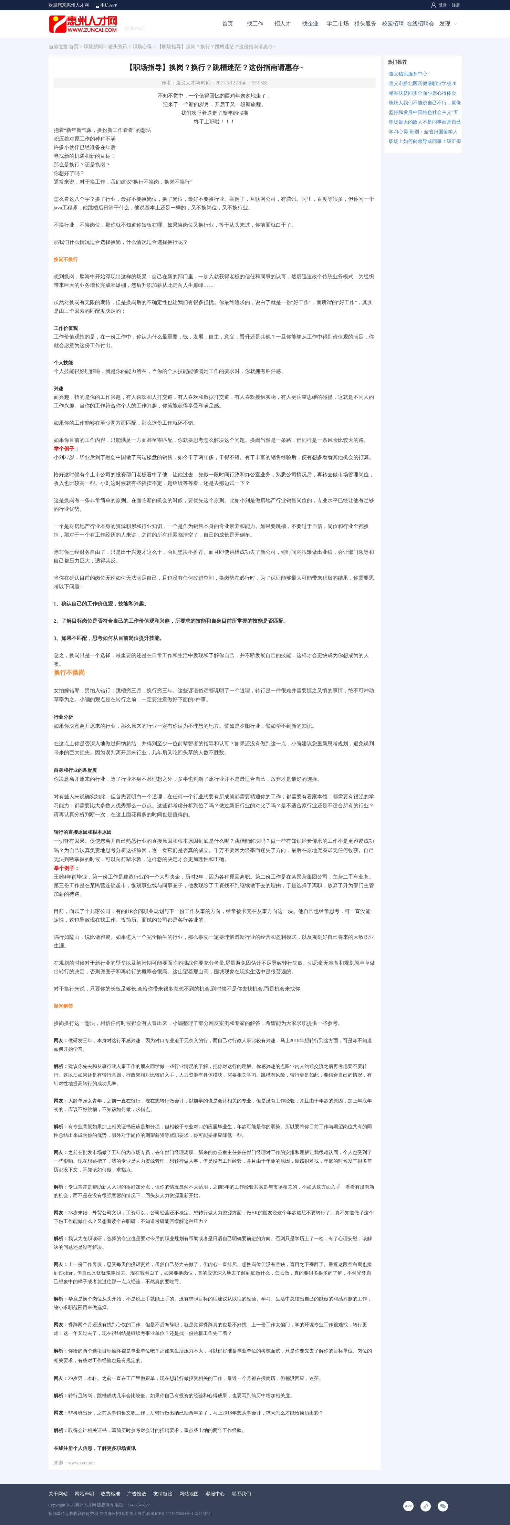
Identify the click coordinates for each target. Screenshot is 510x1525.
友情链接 (163, 1493)
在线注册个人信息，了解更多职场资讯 (95, 1448)
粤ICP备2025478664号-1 (172, 1513)
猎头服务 (365, 24)
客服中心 (215, 1493)
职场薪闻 (93, 46)
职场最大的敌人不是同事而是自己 (425, 122)
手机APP (108, 5)
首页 (227, 24)
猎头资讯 (117, 46)
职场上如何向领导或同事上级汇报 (425, 141)
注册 (456, 5)
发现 (444, 24)
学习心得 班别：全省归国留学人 (423, 131)
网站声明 (84, 1493)
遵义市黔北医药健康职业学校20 (422, 83)
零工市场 (338, 24)
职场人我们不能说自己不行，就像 (425, 102)
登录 (443, 5)
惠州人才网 (85, 1505)
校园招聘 (393, 24)
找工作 (255, 24)
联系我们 (241, 1493)
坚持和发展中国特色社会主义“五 (423, 112)
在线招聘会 (420, 24)
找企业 (310, 24)
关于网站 (58, 1493)
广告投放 (136, 1493)
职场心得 (142, 46)
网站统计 (203, 1513)
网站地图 (189, 1493)
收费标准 (110, 1493)
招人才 (282, 24)
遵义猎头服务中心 (408, 73)
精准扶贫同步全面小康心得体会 (422, 93)
